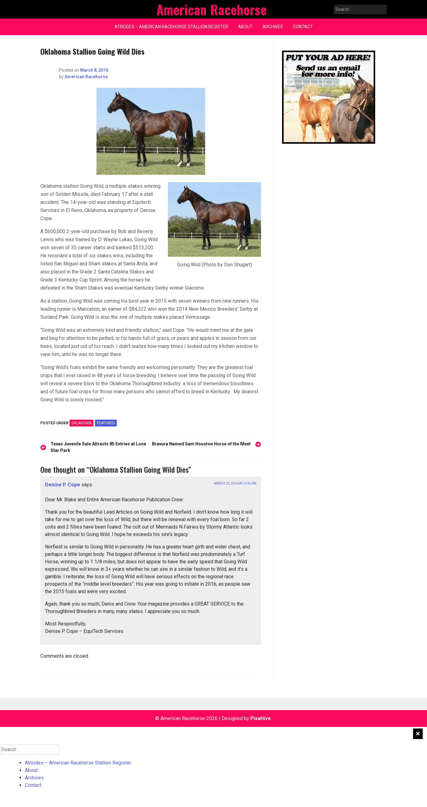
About (245, 26)
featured (106, 423)
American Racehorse (86, 76)
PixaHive (260, 718)
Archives (273, 26)
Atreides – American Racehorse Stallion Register (171, 26)
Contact (303, 26)
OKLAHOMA (81, 423)
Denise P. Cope (62, 485)
